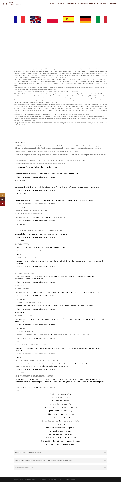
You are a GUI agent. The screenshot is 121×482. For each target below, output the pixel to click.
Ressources (113, 3)
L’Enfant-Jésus (70, 3)
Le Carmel (103, 3)
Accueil (52, 3)
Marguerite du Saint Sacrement (87, 3)
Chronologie (60, 3)
